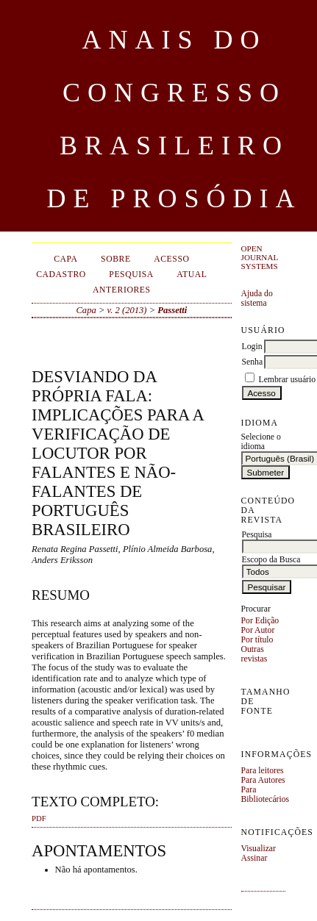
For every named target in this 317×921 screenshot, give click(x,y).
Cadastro (61, 274)
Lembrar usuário (287, 379)
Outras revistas (254, 654)
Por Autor (258, 630)
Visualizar (258, 848)
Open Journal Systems (259, 257)
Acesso (171, 259)
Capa (65, 259)
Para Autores (263, 780)
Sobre (116, 259)
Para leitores (262, 770)
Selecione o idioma (261, 441)
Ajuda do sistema (257, 298)
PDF (39, 818)
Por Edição (260, 621)
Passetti (172, 310)
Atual (192, 274)
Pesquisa (131, 274)
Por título (257, 640)
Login (252, 346)
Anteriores (122, 290)
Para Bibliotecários (265, 794)
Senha (252, 362)
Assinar (254, 858)
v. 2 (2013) (127, 310)
